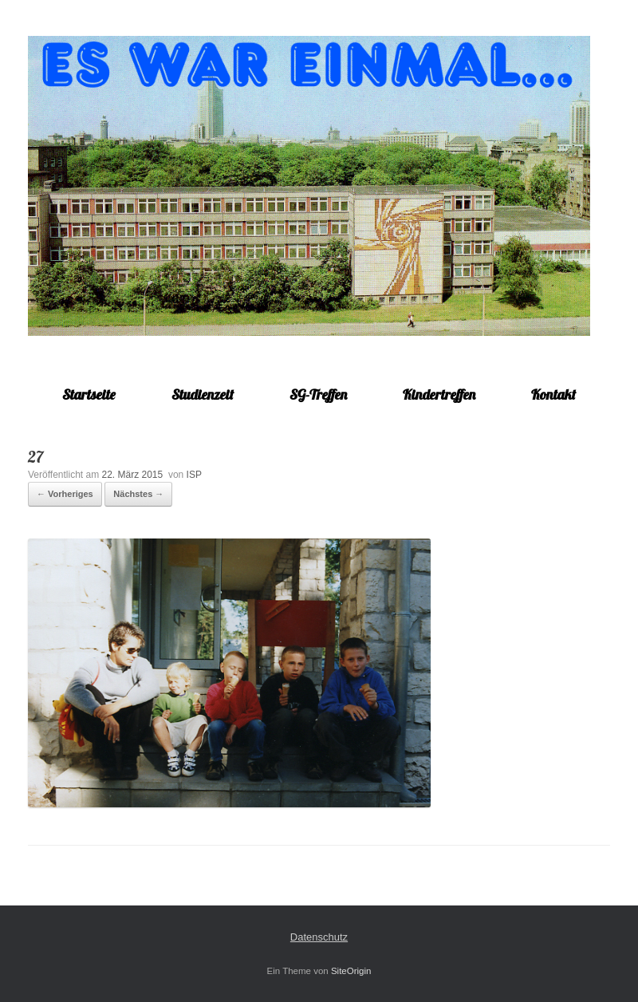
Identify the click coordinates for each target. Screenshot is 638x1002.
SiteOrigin (351, 971)
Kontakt (553, 394)
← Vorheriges (65, 494)
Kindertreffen (439, 394)
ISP (194, 474)
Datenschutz (319, 937)
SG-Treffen (318, 394)
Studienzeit (202, 394)
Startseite (89, 394)
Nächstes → (138, 494)
